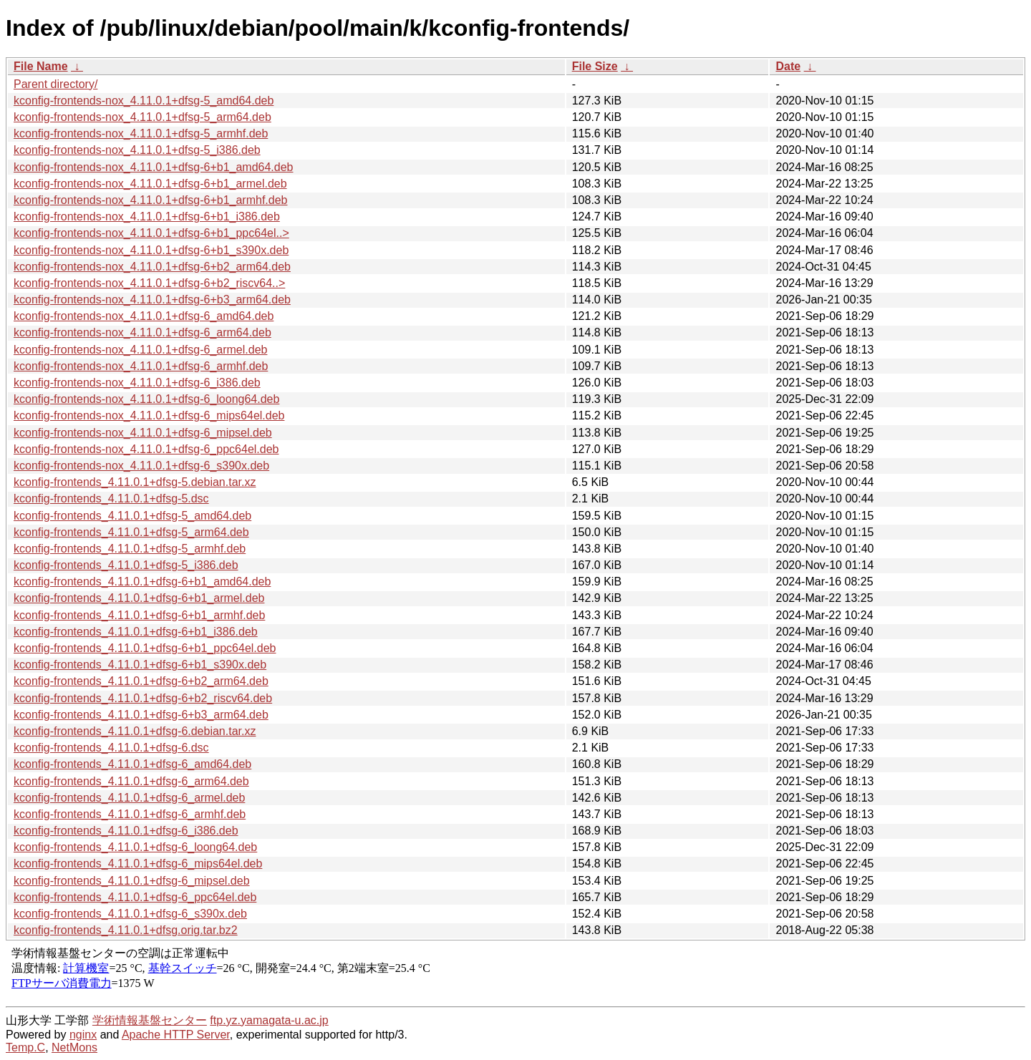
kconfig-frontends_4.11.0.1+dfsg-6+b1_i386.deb (136, 632)
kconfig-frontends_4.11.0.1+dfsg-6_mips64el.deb (138, 863)
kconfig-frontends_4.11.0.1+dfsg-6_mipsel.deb (132, 881)
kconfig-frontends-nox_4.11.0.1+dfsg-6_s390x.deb (141, 466)
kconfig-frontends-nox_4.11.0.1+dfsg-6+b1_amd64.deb (154, 167)
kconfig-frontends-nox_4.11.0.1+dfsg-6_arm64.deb (142, 332)
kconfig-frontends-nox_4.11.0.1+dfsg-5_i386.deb (137, 150)
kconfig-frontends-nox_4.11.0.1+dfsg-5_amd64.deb (144, 100)
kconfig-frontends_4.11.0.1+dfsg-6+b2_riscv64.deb (143, 698)
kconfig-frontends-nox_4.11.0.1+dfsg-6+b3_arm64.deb (152, 299)
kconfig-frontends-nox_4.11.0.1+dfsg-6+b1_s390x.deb (151, 250)
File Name (41, 66)
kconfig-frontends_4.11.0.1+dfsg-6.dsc (111, 747)
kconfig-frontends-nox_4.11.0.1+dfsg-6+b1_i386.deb (147, 216)
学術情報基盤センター (149, 1020)
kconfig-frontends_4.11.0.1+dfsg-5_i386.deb (126, 565)
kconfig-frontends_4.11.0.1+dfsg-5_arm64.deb (131, 532)
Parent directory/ (55, 84)
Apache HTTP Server (176, 1035)
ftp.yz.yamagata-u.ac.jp (269, 1020)
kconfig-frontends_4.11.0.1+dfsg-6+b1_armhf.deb (139, 615)
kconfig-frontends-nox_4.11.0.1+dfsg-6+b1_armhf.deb (150, 200)
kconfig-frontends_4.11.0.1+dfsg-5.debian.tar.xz (135, 482)
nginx (83, 1035)
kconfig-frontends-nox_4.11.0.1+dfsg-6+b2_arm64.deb (152, 267)
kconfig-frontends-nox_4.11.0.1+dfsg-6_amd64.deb (144, 316)
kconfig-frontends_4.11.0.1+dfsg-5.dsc (111, 498)
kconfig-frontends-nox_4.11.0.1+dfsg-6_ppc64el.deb (146, 449)
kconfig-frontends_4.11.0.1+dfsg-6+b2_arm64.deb (141, 681)
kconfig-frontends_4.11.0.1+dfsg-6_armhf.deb (130, 814)
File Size (595, 66)
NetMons (74, 1047)
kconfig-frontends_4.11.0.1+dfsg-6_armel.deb (129, 798)
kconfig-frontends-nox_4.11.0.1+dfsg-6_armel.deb (140, 350)
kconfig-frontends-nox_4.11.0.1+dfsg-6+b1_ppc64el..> (151, 233)
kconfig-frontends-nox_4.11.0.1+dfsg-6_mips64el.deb (149, 415)
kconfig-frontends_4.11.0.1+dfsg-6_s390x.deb (130, 914)
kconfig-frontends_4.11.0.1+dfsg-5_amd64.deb (132, 516)
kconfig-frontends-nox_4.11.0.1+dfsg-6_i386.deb (137, 382)
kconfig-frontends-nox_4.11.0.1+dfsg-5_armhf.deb (141, 133)
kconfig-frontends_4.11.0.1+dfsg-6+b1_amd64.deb (142, 581)
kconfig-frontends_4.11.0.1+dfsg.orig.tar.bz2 (126, 930)
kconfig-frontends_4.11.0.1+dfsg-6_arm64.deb (131, 781)
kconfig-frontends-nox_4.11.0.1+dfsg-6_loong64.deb (146, 399)
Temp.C (25, 1047)
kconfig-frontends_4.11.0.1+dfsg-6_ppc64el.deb (135, 897)
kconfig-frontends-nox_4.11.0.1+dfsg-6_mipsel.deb (143, 433)
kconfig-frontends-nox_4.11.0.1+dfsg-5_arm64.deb (142, 117)
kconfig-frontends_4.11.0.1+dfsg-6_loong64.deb (135, 847)
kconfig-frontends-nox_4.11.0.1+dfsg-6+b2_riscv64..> (149, 283)
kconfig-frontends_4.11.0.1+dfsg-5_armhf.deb (130, 549)
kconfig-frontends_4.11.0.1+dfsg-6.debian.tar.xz (135, 731)
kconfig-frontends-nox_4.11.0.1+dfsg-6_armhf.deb (141, 366)
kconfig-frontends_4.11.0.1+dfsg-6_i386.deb (126, 831)
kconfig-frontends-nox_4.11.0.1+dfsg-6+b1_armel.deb (150, 184)
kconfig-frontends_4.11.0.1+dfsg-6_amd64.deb (132, 764)
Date (787, 66)
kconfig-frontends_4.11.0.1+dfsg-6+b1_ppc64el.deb (145, 648)
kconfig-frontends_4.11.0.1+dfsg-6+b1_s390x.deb (140, 664)
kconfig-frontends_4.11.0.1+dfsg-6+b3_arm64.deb (141, 715)
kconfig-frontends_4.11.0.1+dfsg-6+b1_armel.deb (139, 598)
